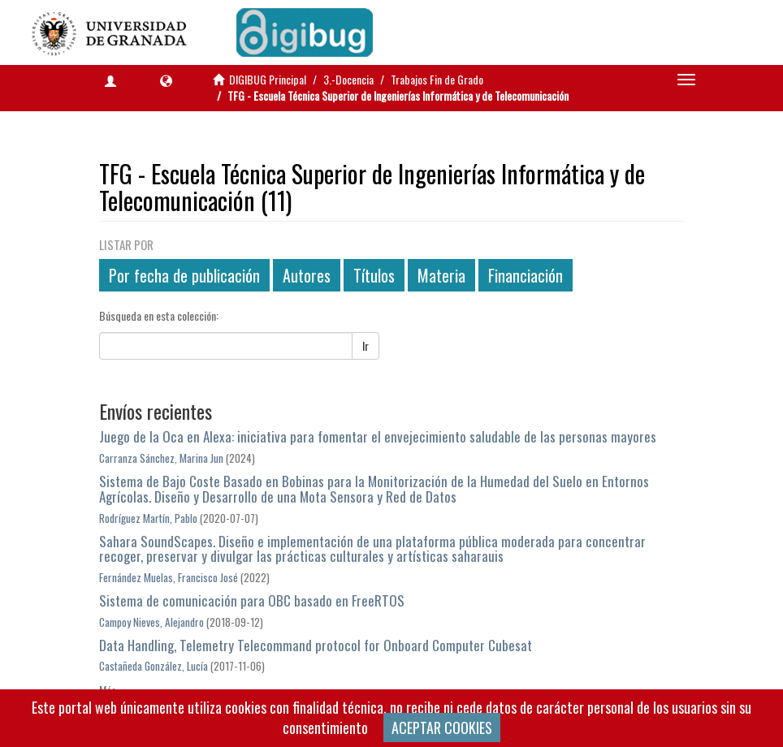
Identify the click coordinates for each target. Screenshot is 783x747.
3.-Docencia (348, 79)
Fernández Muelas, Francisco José (168, 577)
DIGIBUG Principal (267, 79)
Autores (307, 275)
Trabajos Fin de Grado (437, 79)
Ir (365, 345)
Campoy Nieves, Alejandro (151, 622)
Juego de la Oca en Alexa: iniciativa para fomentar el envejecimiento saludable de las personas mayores (377, 436)
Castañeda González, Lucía (153, 666)
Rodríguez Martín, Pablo (148, 518)
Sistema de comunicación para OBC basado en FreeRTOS (251, 600)
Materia (441, 275)
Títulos (374, 275)
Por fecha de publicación (184, 275)
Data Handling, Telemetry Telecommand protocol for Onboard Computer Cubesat (315, 645)
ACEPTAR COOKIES (442, 727)
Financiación (525, 275)
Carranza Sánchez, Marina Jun (161, 458)
